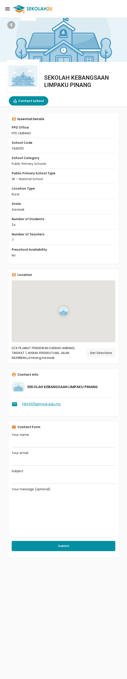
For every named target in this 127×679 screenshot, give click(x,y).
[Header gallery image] (63, 31)
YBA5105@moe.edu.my (41, 404)
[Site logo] (33, 8)
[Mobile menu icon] (7, 8)
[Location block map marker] (63, 311)
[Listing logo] (23, 75)
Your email (63, 458)
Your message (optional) (63, 512)
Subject (63, 476)
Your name (63, 440)
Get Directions (101, 353)
